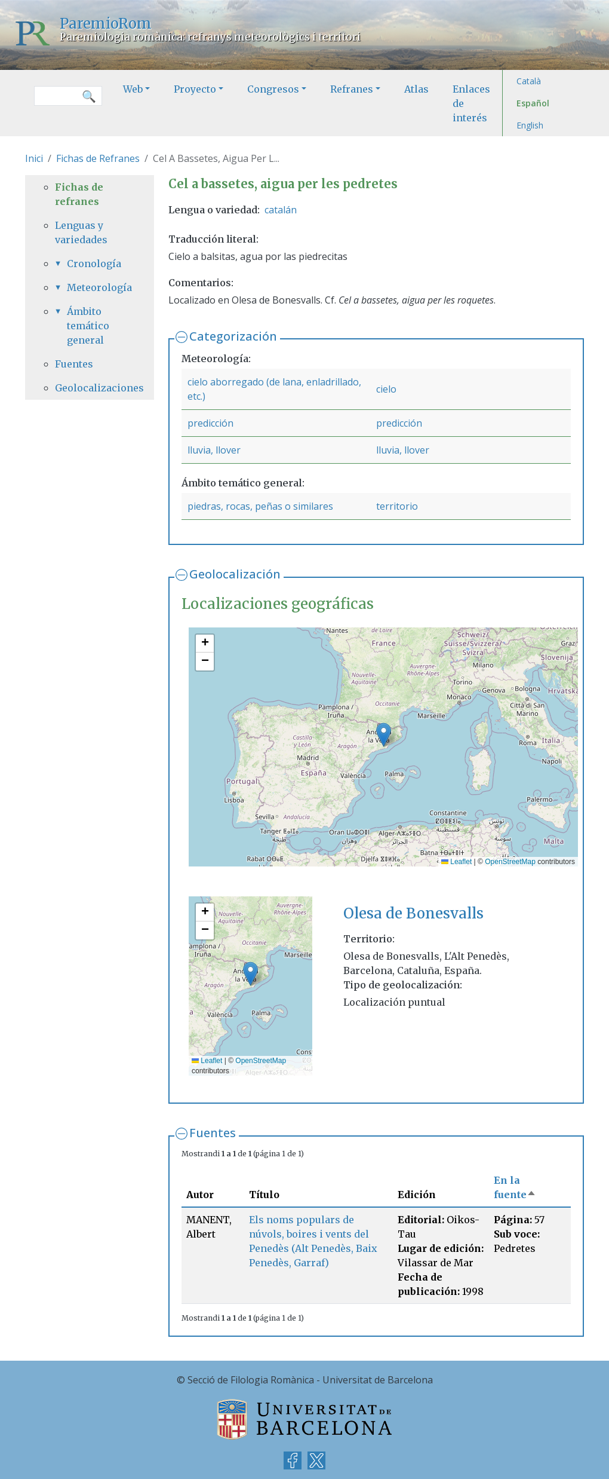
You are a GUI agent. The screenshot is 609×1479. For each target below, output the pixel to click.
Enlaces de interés (471, 103)
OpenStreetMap (510, 862)
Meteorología (95, 287)
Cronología (94, 264)
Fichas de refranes (79, 194)
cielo (386, 389)
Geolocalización (235, 574)
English (529, 125)
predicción (210, 423)
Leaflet (456, 862)
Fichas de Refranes (98, 158)
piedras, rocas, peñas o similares (260, 506)
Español (532, 103)
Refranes (351, 89)
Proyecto (195, 89)
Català (528, 81)
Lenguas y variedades (81, 232)
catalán (280, 209)
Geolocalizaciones (89, 388)
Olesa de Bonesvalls (413, 913)
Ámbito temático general (88, 325)
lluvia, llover (214, 450)
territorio (397, 506)
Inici (34, 158)
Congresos (273, 89)
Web (133, 89)
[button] (383, 734)
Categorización (233, 336)
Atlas (416, 89)
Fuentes (212, 1133)
